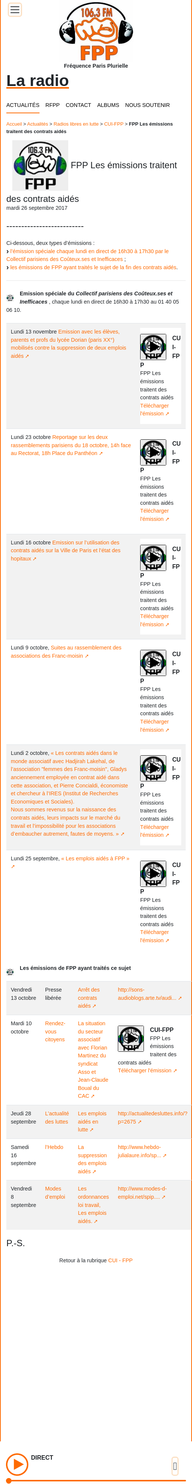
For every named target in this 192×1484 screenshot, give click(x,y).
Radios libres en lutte (76, 124)
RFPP (52, 105)
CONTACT (78, 105)
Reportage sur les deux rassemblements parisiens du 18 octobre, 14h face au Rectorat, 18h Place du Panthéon (71, 445)
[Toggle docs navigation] (15, 10)
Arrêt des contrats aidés (89, 998)
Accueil (14, 124)
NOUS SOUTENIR (147, 105)
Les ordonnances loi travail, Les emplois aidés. (93, 1205)
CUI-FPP (114, 124)
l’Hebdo (54, 1147)
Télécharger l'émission (144, 1070)
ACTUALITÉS (23, 105)
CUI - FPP (120, 1260)
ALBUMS (108, 105)
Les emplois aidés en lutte (92, 1121)
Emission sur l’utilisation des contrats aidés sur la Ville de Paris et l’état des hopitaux (65, 551)
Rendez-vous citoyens (55, 1031)
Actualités (37, 124)
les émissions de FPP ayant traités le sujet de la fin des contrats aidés (93, 267)
